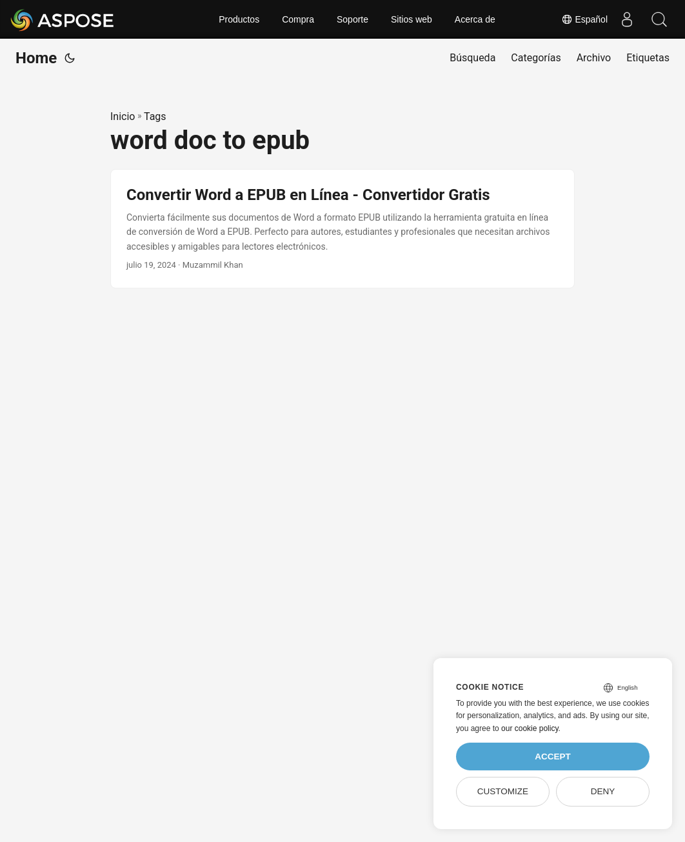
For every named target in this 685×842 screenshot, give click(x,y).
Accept (553, 756)
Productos (239, 19)
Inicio (122, 116)
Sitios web (411, 19)
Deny (603, 791)
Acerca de (475, 19)
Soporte (352, 19)
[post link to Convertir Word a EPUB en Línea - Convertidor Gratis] (342, 229)
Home (36, 58)
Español (584, 19)
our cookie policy (530, 728)
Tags (155, 116)
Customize (502, 791)
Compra (298, 19)
